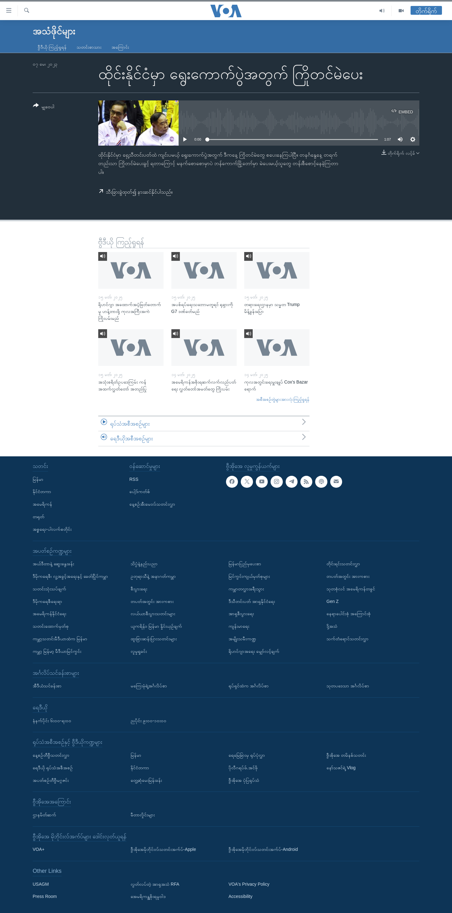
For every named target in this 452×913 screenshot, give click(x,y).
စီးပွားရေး (139, 588)
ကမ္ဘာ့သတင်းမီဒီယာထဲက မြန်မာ (60, 638)
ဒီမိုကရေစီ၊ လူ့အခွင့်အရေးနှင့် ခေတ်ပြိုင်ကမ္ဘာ (70, 576)
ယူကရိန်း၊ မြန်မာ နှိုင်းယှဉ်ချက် (156, 626)
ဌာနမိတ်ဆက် (44, 814)
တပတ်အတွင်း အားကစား (152, 601)
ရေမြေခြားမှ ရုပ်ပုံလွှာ (247, 755)
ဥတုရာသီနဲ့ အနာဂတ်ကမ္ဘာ (153, 576)
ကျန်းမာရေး (239, 626)
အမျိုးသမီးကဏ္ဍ (242, 638)
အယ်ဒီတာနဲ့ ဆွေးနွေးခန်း (53, 563)
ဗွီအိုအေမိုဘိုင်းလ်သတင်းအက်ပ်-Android (263, 849)
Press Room (45, 896)
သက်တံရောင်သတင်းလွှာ (347, 638)
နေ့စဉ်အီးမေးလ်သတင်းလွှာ (152, 504)
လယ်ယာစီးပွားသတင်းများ (153, 613)
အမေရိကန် (42, 504)
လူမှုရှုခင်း (139, 651)
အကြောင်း (120, 47)
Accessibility (240, 896)
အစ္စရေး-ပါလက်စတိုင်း (52, 529)
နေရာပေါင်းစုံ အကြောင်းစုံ (348, 613)
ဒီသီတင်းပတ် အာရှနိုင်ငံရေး (252, 601)
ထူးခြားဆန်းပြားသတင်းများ (154, 638)
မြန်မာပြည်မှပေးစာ (245, 563)
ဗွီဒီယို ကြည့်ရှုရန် (52, 47)
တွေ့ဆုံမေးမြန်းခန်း (146, 779)
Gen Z (332, 601)
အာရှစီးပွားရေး (241, 613)
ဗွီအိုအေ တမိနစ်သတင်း (346, 755)
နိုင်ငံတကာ (42, 491)
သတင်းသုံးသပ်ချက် (49, 588)
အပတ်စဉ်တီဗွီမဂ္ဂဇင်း (51, 779)
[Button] (43, 107)
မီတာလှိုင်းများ (143, 814)
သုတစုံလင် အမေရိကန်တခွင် (350, 588)
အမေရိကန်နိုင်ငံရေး (49, 613)
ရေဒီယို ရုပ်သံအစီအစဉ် (53, 767)
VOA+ (39, 849)
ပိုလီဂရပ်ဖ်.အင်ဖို (243, 767)
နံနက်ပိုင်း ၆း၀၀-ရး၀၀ (52, 720)
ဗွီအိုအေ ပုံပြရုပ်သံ (244, 779)
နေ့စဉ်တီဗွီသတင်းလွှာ (51, 755)
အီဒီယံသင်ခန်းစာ (47, 685)
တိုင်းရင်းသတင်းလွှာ (343, 563)
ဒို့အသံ (331, 626)
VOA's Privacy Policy (249, 884)
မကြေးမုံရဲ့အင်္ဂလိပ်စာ (149, 685)
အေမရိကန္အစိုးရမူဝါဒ (148, 896)
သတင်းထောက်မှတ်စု (51, 626)
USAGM (41, 884)
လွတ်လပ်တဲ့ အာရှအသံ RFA (155, 884)
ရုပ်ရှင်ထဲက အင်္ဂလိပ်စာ (249, 685)
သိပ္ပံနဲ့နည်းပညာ (144, 563)
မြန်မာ (38, 479)
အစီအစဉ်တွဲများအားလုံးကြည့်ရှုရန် (282, 399)
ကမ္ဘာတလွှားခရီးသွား (246, 588)
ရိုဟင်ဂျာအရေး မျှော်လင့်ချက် (254, 651)
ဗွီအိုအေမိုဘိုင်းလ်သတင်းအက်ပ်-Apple (163, 849)
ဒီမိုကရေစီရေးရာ (47, 601)
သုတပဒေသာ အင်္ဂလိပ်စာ (347, 685)
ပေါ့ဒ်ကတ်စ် (139, 491)
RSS (133, 479)
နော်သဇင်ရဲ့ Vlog (341, 767)
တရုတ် (38, 516)
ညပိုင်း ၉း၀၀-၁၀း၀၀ (148, 720)
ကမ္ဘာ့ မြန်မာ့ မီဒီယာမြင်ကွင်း (57, 651)
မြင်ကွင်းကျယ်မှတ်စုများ (249, 576)
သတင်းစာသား (89, 47)
